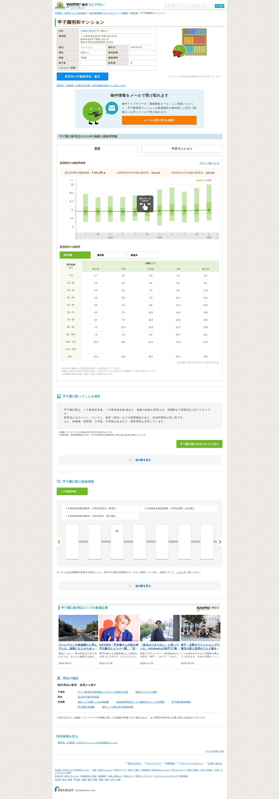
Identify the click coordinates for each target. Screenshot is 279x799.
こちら (180, 572)
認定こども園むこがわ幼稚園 (93, 702)
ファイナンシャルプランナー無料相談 (170, 776)
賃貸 (95, 770)
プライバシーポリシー (191, 763)
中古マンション (178, 770)
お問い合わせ (215, 763)
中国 (107, 780)
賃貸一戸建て (134, 770)
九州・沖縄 (115, 780)
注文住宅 (59, 776)
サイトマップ (154, 763)
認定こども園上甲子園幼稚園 (117, 707)
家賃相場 (146, 770)
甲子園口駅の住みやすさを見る (199, 444)
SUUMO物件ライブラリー (103, 13)
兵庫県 (124, 13)
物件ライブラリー (143, 776)
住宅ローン (129, 776)
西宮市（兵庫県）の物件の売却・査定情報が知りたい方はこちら (91, 85)
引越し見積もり (115, 776)
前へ (59, 542)
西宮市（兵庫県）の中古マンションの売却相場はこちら (88, 742)
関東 (70, 780)
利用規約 (170, 763)
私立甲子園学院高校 (88, 697)
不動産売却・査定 (88, 776)
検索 (221, 6)
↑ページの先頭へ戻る (214, 751)
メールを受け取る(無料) (159, 120)
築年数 (100, 255)
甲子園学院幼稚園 (181, 702)
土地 (217, 770)
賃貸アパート (120, 770)
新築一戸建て (193, 770)
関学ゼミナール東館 (146, 692)
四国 (101, 780)
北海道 (58, 780)
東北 (64, 780)
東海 (90, 780)
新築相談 (102, 776)
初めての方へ (135, 763)
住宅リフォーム (71, 776)
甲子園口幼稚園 (86, 707)
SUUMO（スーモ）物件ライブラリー (80, 5)
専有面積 (67, 255)
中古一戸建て (207, 770)
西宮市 (134, 13)
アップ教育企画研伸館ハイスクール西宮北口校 (103, 692)
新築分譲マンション (160, 770)
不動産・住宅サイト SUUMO (70, 13)
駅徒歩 (134, 255)
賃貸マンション (105, 770)
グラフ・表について (210, 163)
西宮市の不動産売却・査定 (82, 76)
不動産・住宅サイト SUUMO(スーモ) (72, 770)
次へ (219, 542)
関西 (95, 780)
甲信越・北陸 (80, 780)
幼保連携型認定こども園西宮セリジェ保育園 (140, 702)
